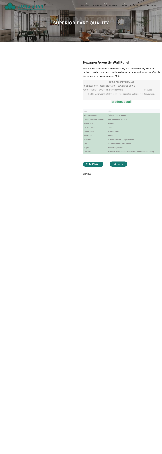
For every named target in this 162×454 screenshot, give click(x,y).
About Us (84, 5)
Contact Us (137, 5)
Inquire (118, 164)
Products (97, 5)
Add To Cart (93, 164)
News (124, 5)
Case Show (111, 5)
